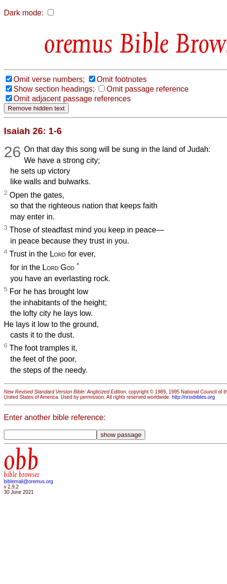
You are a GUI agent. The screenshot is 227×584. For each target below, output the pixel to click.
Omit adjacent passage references (72, 99)
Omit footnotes (122, 79)
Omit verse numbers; (49, 79)
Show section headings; (54, 89)
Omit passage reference (147, 89)
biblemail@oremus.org (28, 481)
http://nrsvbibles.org (193, 397)
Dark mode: (24, 13)
